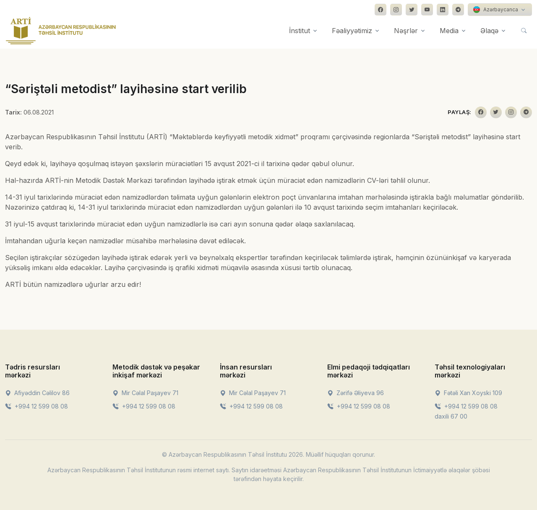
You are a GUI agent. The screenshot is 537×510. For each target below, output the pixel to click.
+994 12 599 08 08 (36, 406)
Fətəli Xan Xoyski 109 (468, 392)
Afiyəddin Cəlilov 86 (37, 392)
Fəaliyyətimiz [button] (352, 30)
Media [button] (449, 30)
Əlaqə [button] (489, 30)
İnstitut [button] (299, 30)
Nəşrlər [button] (406, 30)
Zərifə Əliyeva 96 (355, 392)
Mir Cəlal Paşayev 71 (145, 392)
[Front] (61, 30)
